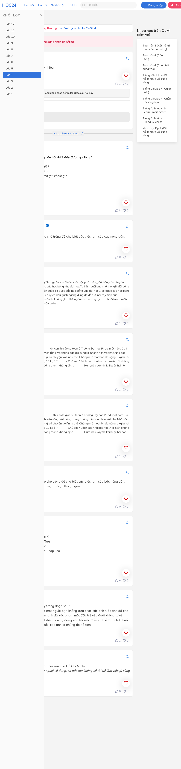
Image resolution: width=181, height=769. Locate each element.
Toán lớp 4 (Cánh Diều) (153, 57)
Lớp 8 (9, 49)
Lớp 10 (10, 36)
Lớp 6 (9, 62)
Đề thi (73, 5)
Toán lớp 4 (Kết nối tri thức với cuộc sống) (156, 47)
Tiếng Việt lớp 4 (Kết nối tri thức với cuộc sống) (156, 78)
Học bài (29, 5)
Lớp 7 (9, 55)
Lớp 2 (9, 87)
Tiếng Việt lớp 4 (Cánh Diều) (157, 90)
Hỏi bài (42, 5)
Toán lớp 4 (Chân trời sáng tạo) (156, 67)
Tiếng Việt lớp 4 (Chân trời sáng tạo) (157, 100)
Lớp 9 (9, 43)
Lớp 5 (9, 68)
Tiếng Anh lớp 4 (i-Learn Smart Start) (155, 110)
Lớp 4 (9, 75)
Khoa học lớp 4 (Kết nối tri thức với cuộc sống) (155, 131)
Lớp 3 (9, 81)
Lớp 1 (9, 94)
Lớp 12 (10, 24)
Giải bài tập (58, 5)
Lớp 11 (10, 30)
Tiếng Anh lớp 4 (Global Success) (153, 120)
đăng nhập (54, 41)
